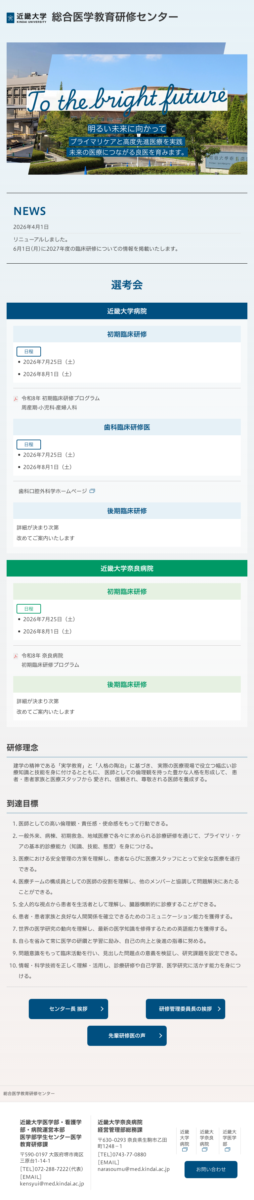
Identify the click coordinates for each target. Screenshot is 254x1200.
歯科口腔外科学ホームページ (57, 491)
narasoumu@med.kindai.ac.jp (134, 1169)
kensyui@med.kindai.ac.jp (52, 1183)
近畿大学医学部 (229, 1137)
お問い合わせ (212, 1169)
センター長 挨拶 (68, 1008)
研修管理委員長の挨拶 (185, 1008)
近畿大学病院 (184, 1137)
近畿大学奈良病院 (207, 1137)
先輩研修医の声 (127, 1035)
